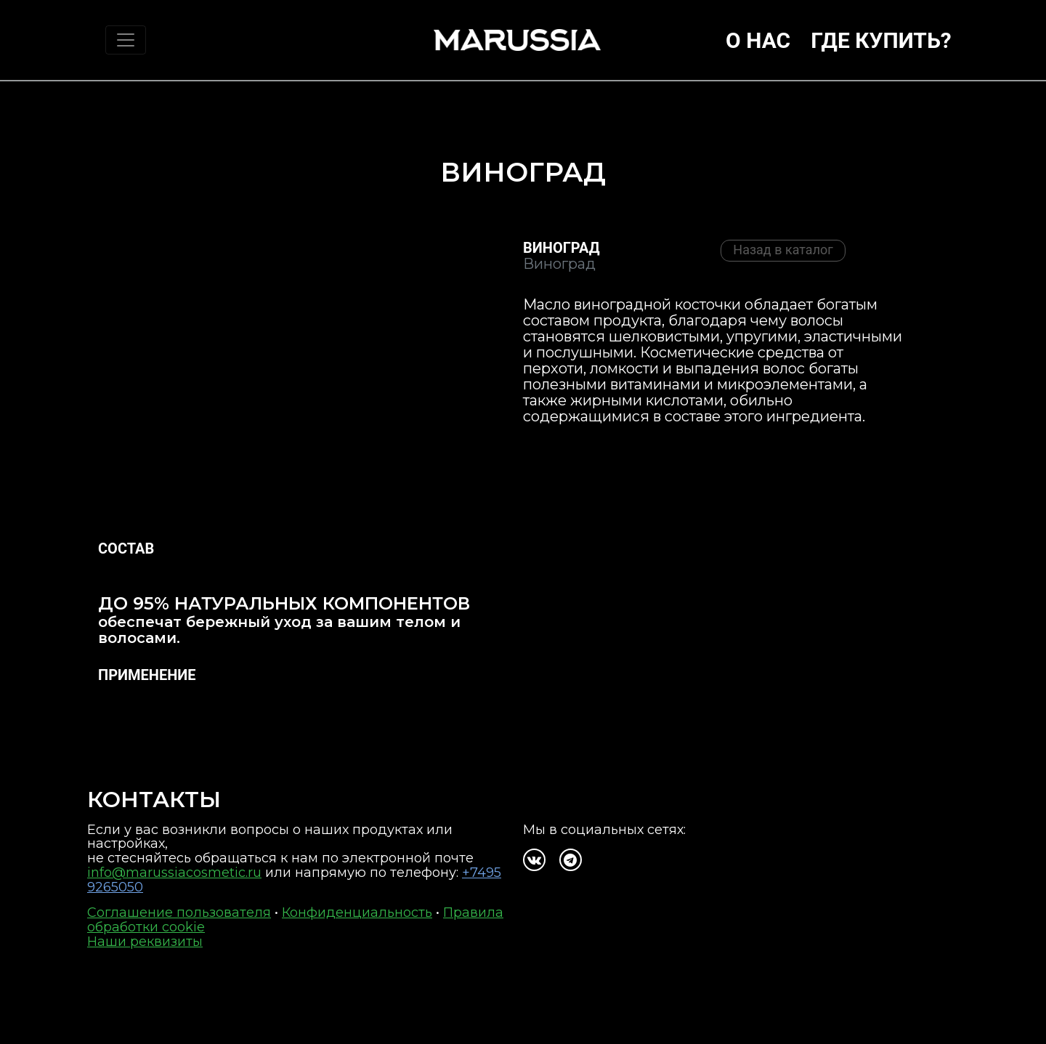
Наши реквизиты (145, 942)
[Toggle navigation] (125, 39)
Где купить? (881, 40)
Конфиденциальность (357, 912)
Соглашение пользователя (179, 912)
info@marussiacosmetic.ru (174, 873)
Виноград (561, 247)
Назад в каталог (783, 249)
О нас (758, 40)
